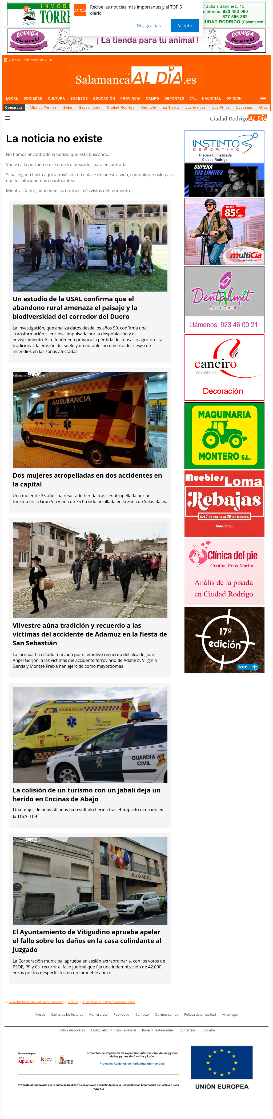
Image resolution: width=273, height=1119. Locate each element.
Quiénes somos (166, 1014)
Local (12, 98)
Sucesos (79, 98)
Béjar (68, 107)
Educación (104, 98)
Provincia (131, 98)
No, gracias (149, 26)
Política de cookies (71, 1030)
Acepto (184, 26)
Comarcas (14, 107)
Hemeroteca (98, 1014)
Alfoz (263, 107)
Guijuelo (148, 107)
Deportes (174, 98)
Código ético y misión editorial (113, 1030)
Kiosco (40, 1014)
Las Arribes (196, 107)
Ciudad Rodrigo (121, 107)
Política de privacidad (200, 1014)
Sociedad (33, 98)
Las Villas (221, 107)
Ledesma (244, 107)
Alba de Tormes (43, 107)
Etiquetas (208, 1030)
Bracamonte (89, 107)
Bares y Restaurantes (158, 1030)
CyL (193, 98)
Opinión (234, 98)
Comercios (187, 1030)
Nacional (211, 98)
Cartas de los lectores (67, 1014)
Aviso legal (230, 1014)
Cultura (56, 98)
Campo (152, 98)
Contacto (142, 1014)
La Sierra (171, 107)
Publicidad (121, 1014)
